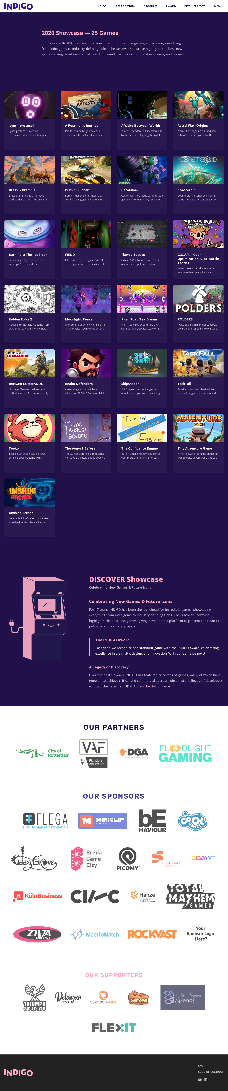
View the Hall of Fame (153, 686)
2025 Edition (125, 6)
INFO (216, 6)
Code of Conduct (211, 1071)
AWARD (171, 6)
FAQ (200, 1065)
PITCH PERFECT (194, 6)
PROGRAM (150, 6)
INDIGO (101, 6)
